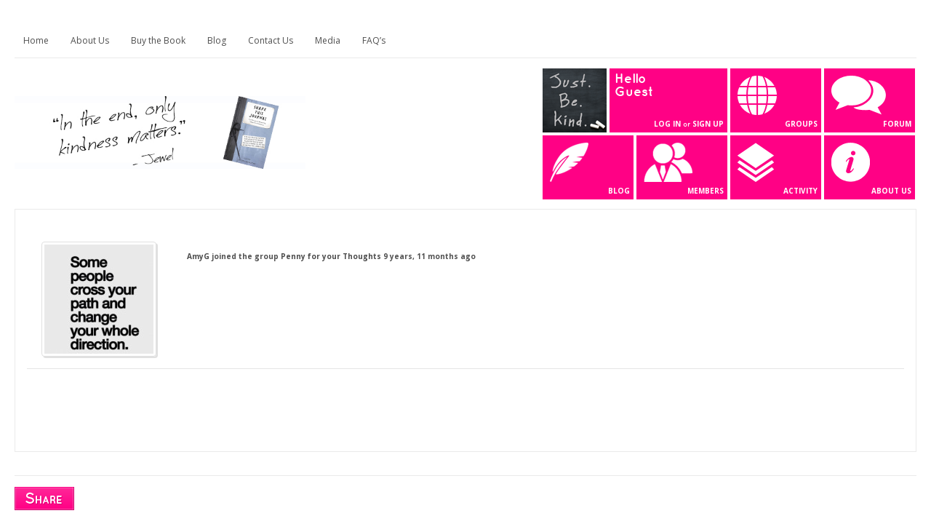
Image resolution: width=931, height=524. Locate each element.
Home (36, 40)
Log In (667, 124)
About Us (90, 40)
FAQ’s (373, 40)
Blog (216, 40)
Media (327, 40)
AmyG (198, 256)
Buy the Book (158, 40)
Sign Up (708, 124)
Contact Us (270, 40)
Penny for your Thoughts (331, 256)
